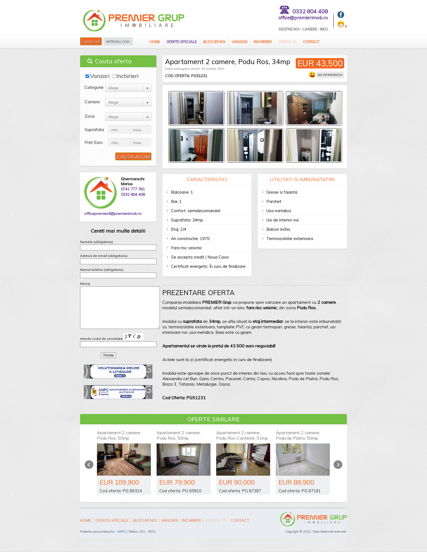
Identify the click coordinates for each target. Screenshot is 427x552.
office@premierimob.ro (303, 17)
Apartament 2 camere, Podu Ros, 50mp (119, 435)
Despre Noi (289, 29)
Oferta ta (287, 42)
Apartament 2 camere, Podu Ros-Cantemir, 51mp (242, 435)
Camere (92, 101)
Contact (311, 42)
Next (338, 464)
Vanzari (239, 42)
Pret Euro (93, 142)
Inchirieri (263, 42)
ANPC (121, 531)
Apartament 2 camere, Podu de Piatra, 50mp (298, 435)
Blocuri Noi (214, 42)
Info (324, 29)
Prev (89, 464)
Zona (89, 116)
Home (155, 42)
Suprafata (94, 129)
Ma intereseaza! (330, 75)
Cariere (309, 29)
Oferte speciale (181, 42)
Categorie (93, 87)
